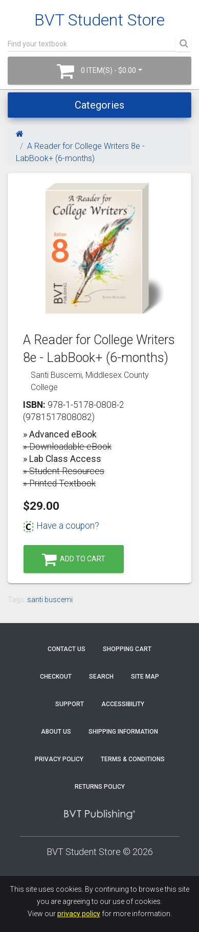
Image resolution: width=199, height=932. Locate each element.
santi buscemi (50, 600)
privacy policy (78, 914)
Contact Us (66, 649)
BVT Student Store (99, 20)
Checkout (56, 676)
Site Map (145, 676)
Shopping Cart (127, 649)
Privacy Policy (59, 759)
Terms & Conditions (133, 759)
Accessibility (122, 704)
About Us (56, 731)
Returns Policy (100, 786)
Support (69, 704)
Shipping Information (123, 731)
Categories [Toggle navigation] (99, 105)
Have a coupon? (61, 526)
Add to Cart (73, 559)
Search (101, 676)
